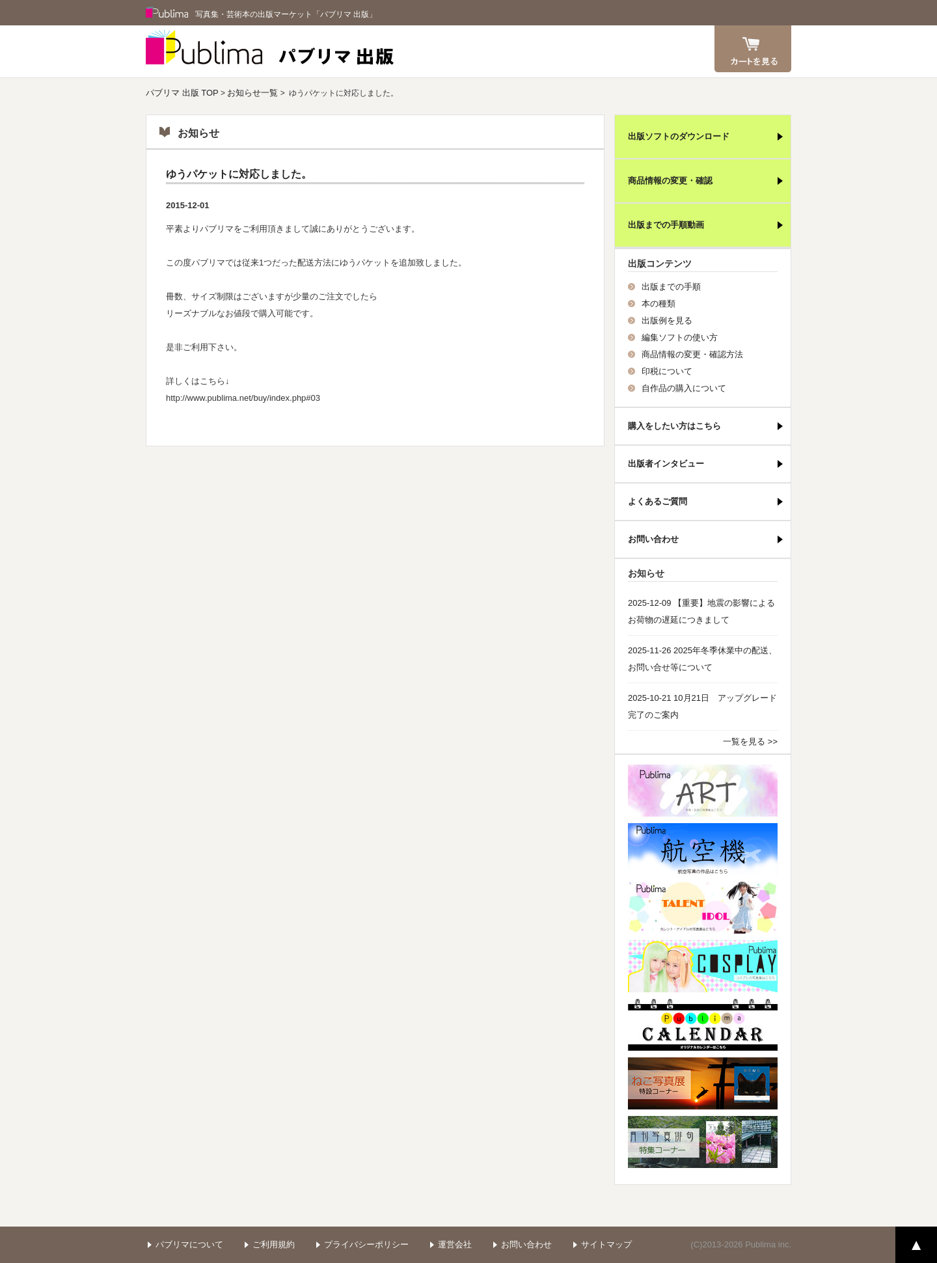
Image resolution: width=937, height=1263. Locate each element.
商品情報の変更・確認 (670, 180)
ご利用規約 (273, 1244)
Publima (167, 13)
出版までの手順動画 (666, 225)
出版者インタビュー (666, 464)
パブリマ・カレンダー (703, 1025)
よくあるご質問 (657, 501)
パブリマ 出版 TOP (182, 93)
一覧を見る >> (750, 741)
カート (752, 48)
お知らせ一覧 (252, 93)
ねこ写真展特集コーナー (703, 1083)
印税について (667, 371)
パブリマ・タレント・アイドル (703, 908)
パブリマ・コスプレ (703, 966)
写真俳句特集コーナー (703, 1142)
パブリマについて (189, 1244)
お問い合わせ (653, 539)
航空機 (703, 849)
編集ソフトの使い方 (680, 337)
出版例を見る (667, 320)
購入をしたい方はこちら (674, 426)
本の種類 (658, 303)
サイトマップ (606, 1244)
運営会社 (455, 1244)
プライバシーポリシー (366, 1244)
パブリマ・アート (703, 791)
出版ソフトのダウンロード (678, 136)
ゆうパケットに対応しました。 (239, 174)
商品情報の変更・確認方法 (692, 354)
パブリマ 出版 (270, 51)
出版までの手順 (671, 287)
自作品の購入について (684, 388)
